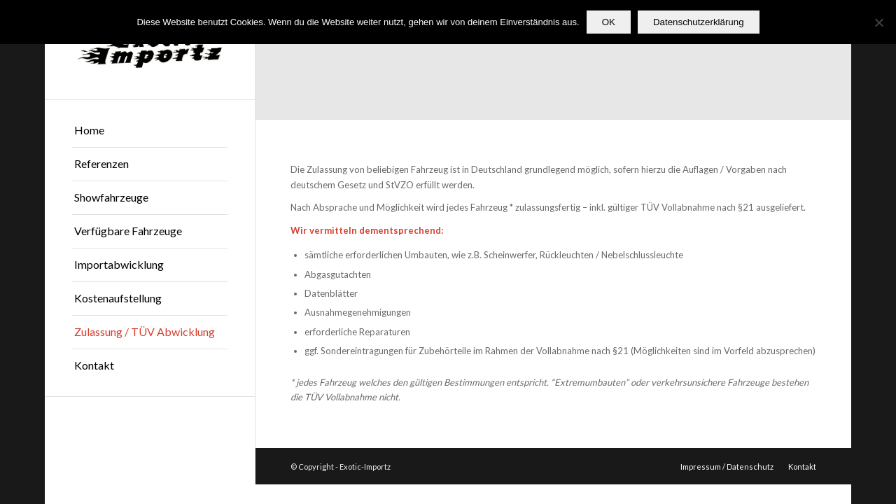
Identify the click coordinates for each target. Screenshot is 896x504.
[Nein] (879, 22)
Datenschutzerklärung (698, 22)
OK (608, 22)
